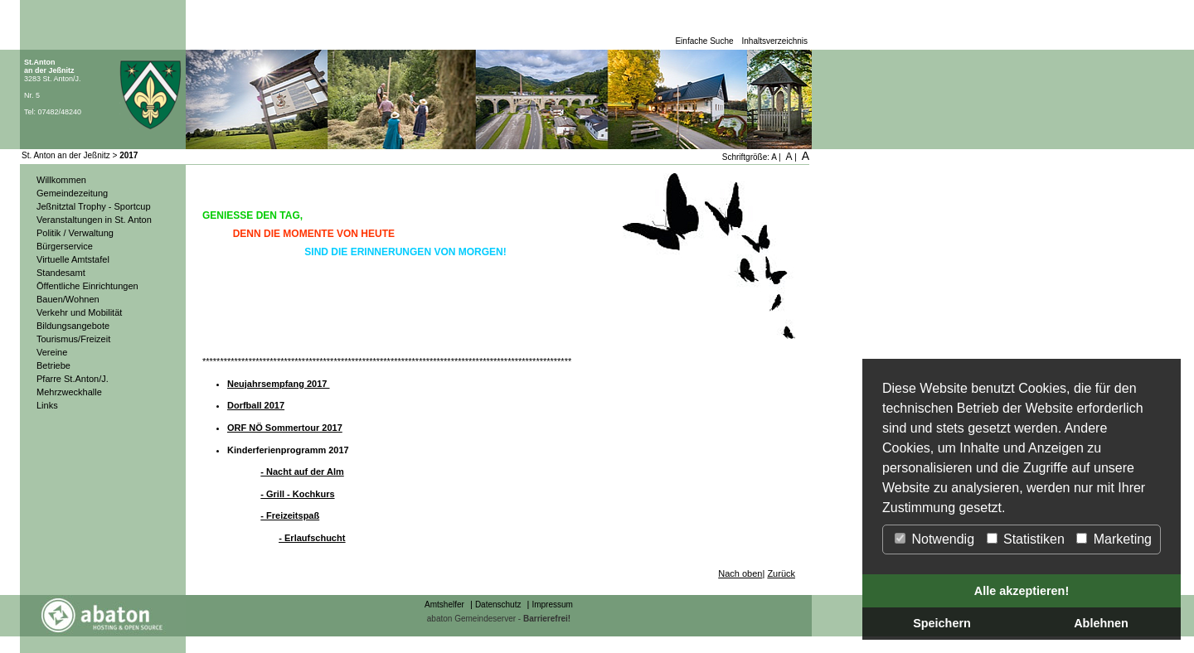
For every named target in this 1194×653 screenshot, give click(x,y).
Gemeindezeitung (72, 193)
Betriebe (53, 365)
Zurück (781, 573)
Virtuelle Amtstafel (72, 259)
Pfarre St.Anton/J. (72, 379)
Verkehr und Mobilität (79, 312)
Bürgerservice (64, 246)
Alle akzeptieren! (1021, 590)
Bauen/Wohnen (68, 299)
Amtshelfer (444, 604)
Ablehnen (1101, 623)
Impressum (551, 604)
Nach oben (740, 573)
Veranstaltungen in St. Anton (94, 220)
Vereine (51, 352)
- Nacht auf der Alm (301, 471)
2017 (128, 155)
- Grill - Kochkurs (297, 494)
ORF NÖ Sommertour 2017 (284, 428)
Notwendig (934, 539)
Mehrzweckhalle (69, 392)
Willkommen (61, 180)
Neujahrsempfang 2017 (278, 384)
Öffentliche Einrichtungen (87, 286)
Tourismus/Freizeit (73, 339)
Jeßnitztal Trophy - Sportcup (93, 206)
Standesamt (60, 273)
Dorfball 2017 (255, 405)
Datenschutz (498, 604)
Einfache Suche (704, 41)
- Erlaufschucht (312, 538)
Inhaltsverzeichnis (775, 41)
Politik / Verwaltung (75, 233)
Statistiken (1026, 539)
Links (47, 405)
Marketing (1114, 539)
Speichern (942, 623)
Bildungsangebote (72, 326)
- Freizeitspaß (289, 515)
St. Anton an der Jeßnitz (66, 155)
